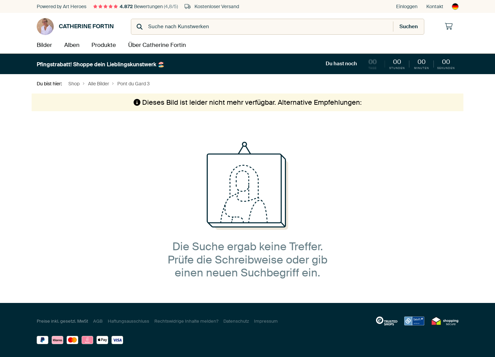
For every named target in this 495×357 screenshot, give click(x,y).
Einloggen (406, 6)
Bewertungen (135, 6)
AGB (98, 320)
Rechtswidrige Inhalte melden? (186, 320)
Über (157, 44)
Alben (72, 44)
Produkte (104, 44)
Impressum (266, 320)
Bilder (44, 44)
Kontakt (434, 6)
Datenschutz (236, 320)
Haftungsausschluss (128, 320)
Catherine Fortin (75, 26)
